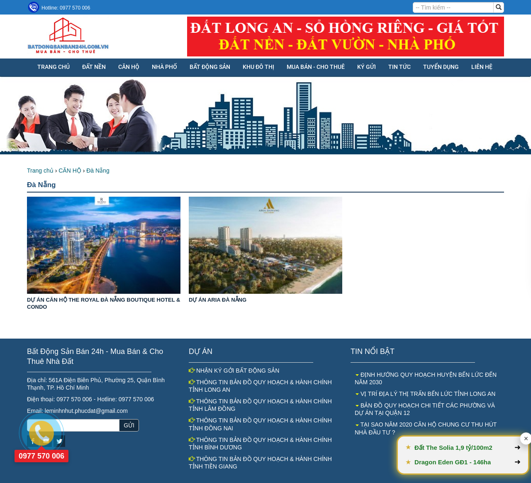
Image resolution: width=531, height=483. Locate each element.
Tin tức (399, 66)
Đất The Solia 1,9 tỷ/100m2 (468, 447)
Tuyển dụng (441, 66)
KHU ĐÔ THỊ (258, 66)
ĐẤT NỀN (94, 66)
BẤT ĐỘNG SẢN (210, 66)
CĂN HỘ (128, 66)
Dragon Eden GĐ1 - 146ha (467, 462)
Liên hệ (481, 66)
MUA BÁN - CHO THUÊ (316, 66)
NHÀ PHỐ (164, 66)
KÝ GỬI (366, 66)
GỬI (129, 425)
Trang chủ (53, 66)
